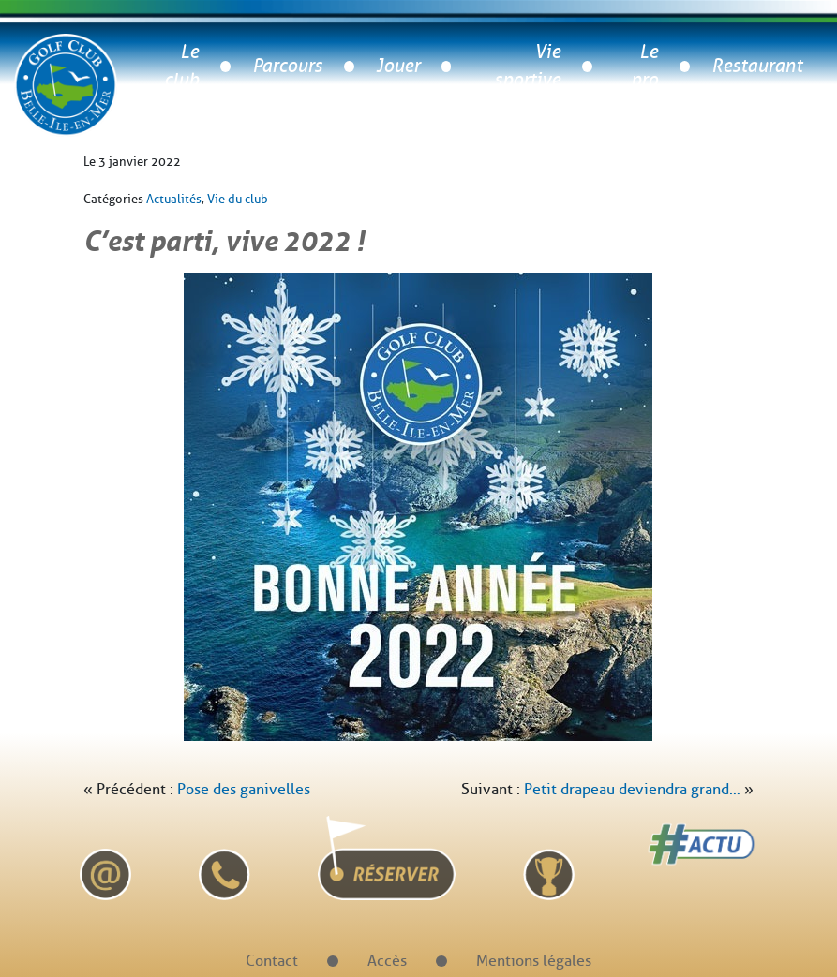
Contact (272, 961)
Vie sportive (527, 66)
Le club (181, 66)
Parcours (287, 66)
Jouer (398, 66)
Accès (387, 961)
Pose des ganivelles (243, 789)
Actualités (174, 199)
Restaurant (756, 66)
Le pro (644, 66)
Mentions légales (533, 961)
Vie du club (237, 199)
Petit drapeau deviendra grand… (632, 789)
